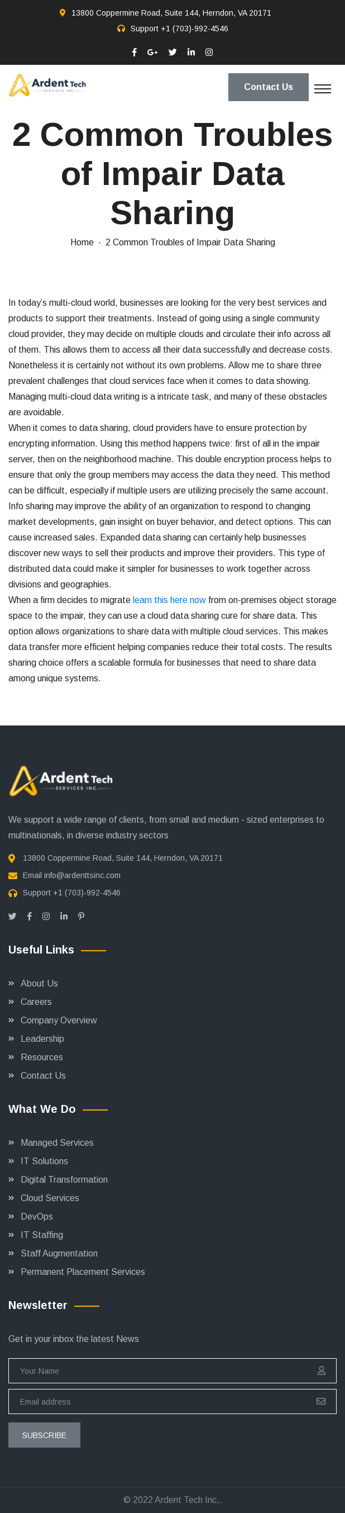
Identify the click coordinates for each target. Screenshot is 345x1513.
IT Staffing (42, 1235)
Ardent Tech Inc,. (188, 1500)
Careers (36, 1002)
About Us (39, 983)
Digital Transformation (64, 1179)
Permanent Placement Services (83, 1272)
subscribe (44, 1435)
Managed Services (57, 1142)
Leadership (42, 1039)
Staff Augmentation (59, 1253)
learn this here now (169, 600)
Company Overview (59, 1020)
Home (82, 242)
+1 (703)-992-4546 (194, 28)
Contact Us (268, 87)
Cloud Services (50, 1198)
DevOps (37, 1216)
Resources (42, 1057)
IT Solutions (44, 1161)
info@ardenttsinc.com (82, 875)
